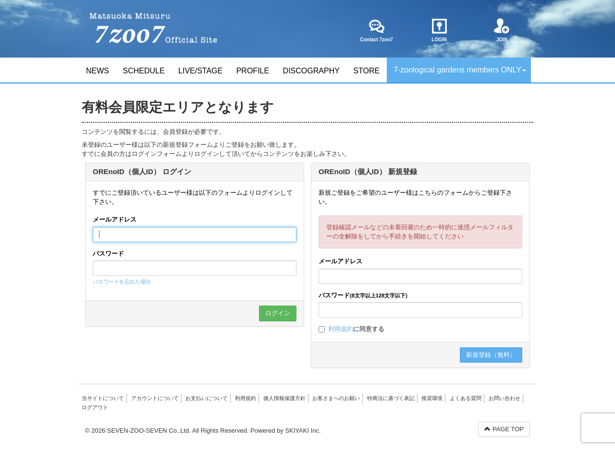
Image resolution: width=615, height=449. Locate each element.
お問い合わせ (504, 398)
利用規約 (340, 328)
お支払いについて (206, 398)
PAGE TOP (504, 429)
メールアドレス (114, 219)
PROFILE (252, 71)
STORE (366, 71)
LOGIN (439, 30)
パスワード (108, 253)
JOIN (502, 30)
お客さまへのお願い (336, 398)
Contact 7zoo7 (376, 30)
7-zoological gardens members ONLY (460, 70)
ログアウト (95, 407)
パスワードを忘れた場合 (122, 281)
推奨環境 (432, 398)
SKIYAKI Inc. (302, 430)
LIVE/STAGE (200, 71)
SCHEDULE (143, 71)
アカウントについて (155, 398)
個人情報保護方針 (284, 398)
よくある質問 (465, 398)
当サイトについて (103, 398)
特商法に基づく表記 (391, 398)
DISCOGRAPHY (311, 71)
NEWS (97, 71)
